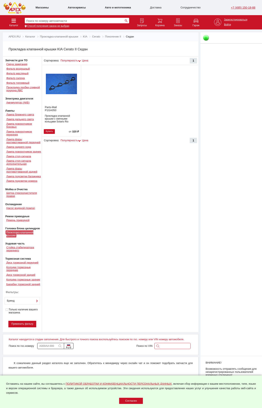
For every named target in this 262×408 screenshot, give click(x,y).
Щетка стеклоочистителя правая (21, 194)
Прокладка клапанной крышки (19, 234)
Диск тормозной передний (22, 262)
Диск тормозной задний (20, 274)
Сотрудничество (191, 7)
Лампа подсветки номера (21, 180)
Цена (85, 60)
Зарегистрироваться (235, 19)
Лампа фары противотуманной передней (23, 141)
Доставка (155, 7)
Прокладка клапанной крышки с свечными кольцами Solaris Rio (57, 118)
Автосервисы (77, 7)
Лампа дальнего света (20, 119)
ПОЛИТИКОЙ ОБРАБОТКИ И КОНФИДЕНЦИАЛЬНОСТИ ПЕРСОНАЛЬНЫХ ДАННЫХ (119, 383)
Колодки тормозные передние (18, 269)
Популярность (69, 60)
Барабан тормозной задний (23, 284)
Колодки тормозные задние (23, 279)
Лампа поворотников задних (23, 151)
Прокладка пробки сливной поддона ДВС (23, 89)
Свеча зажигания (16, 64)
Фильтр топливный (17, 82)
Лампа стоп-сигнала (18, 156)
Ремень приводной (17, 220)
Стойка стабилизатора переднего (20, 249)
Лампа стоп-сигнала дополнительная (18, 162)
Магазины (42, 7)
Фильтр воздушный (18, 68)
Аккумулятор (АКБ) (18, 102)
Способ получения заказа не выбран (48, 26)
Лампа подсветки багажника (23, 176)
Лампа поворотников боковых (19, 125)
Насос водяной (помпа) (20, 208)
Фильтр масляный (17, 73)
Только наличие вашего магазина (22, 311)
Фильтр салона (15, 78)
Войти (227, 24)
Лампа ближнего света (20, 114)
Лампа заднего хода (18, 146)
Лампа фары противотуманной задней (21, 170)
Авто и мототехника (118, 7)
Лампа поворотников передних (19, 133)
